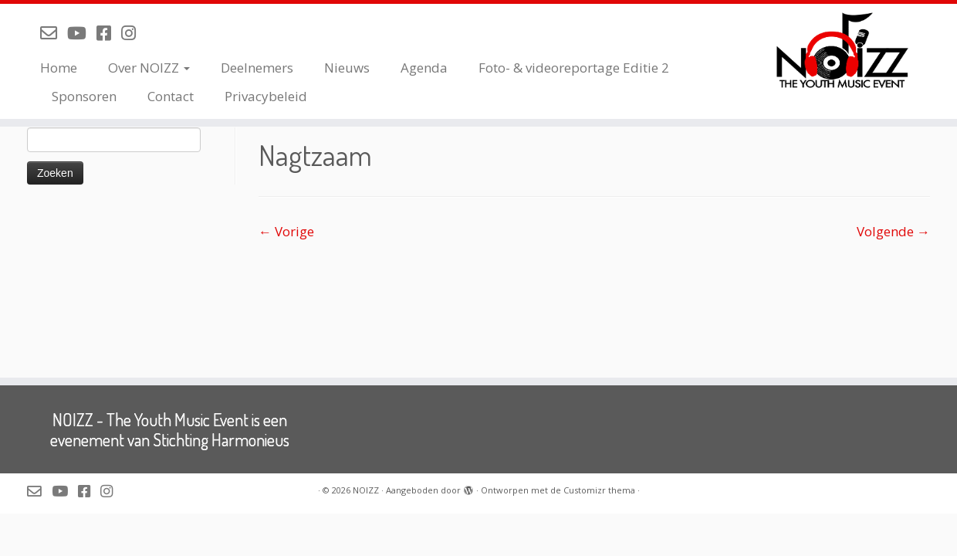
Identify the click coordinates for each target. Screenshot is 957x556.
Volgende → (893, 231)
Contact (170, 96)
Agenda (424, 67)
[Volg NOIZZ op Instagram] (133, 32)
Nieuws (347, 67)
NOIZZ (366, 490)
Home (58, 67)
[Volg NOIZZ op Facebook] (108, 32)
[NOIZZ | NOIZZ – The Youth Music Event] (846, 50)
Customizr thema (599, 490)
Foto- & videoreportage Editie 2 (573, 67)
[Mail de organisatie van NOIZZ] (53, 32)
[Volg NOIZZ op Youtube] (81, 32)
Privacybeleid (266, 96)
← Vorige (286, 231)
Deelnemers (257, 67)
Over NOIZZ (149, 67)
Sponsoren (84, 96)
